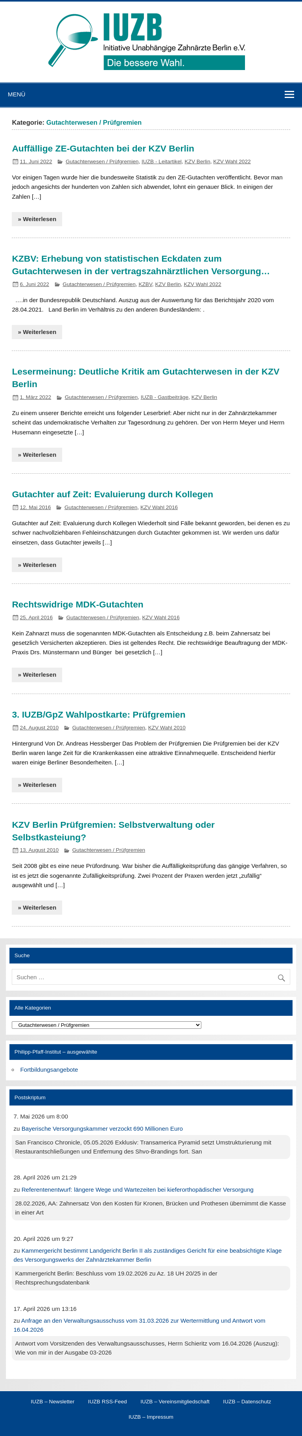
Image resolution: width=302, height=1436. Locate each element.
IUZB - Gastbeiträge (165, 397)
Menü (17, 94)
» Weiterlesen (37, 219)
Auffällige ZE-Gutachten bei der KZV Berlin (103, 148)
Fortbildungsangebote (49, 1069)
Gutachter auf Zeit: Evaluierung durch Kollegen (112, 494)
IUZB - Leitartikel (162, 161)
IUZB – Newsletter (52, 1402)
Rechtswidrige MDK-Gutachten (77, 604)
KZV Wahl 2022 (231, 161)
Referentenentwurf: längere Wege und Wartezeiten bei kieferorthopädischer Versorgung (138, 1189)
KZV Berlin (197, 161)
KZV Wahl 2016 (159, 507)
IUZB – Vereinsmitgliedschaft (175, 1402)
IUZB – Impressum (151, 1417)
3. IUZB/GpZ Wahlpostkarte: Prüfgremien (98, 714)
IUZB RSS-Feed (107, 1402)
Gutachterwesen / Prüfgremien (102, 161)
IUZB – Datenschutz (247, 1402)
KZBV (145, 284)
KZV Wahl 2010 (167, 728)
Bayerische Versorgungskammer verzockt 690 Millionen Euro (102, 1128)
